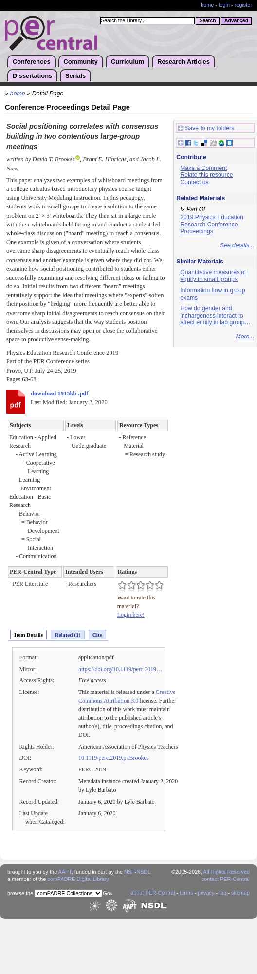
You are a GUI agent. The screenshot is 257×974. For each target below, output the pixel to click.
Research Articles (183, 61)
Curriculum (127, 61)
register (243, 5)
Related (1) (67, 634)
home (207, 5)
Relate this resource (206, 174)
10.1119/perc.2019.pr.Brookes (113, 757)
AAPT (65, 872)
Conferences (32, 61)
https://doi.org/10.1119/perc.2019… (120, 669)
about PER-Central (152, 893)
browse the (20, 893)
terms (186, 893)
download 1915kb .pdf (60, 393)
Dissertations (32, 75)
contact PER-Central (226, 879)
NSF (129, 872)
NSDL (143, 872)
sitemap (240, 893)
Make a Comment (203, 168)
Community (81, 61)
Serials (75, 75)
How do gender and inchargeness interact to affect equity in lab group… (215, 315)
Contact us (194, 182)
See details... (237, 245)
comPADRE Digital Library (78, 879)
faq (222, 893)
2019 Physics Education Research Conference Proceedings (211, 224)
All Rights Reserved (226, 872)
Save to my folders (206, 128)
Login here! (131, 614)
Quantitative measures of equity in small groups (213, 276)
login (224, 5)
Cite (97, 634)
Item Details (28, 634)
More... (245, 336)
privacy (206, 893)
